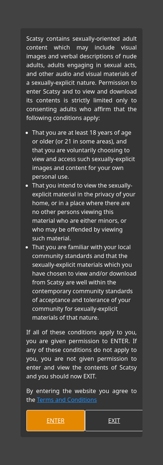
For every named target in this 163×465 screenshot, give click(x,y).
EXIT (114, 421)
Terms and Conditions (67, 400)
